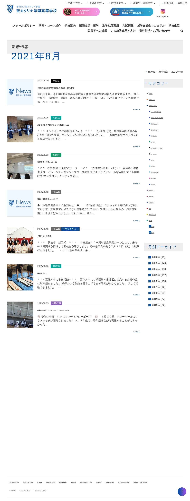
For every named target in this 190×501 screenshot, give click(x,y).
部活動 (152, 220)
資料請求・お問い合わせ (154, 30)
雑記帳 (155, 184)
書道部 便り (46, 273)
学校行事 (154, 190)
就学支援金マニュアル (151, 25)
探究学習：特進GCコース (56, 161)
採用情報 (154, 196)
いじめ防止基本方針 (123, 30)
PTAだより (155, 99)
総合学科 (156, 178)
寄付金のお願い (87, 12)
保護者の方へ (96, 3)
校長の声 (154, 202)
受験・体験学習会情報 (164, 117)
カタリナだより (158, 105)
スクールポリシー (24, 25)
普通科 (155, 141)
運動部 (156, 232)
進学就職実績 (110, 25)
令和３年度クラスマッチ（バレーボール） (69, 310)
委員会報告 (157, 135)
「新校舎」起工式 (50, 235)
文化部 (156, 226)
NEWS (152, 93)
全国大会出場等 (135, 13)
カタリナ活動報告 (161, 111)
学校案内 (70, 25)
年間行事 (182, 3)
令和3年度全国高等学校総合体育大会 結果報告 (73, 87)
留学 (153, 160)
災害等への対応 (97, 30)
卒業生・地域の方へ (144, 3)
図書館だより (159, 129)
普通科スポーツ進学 (162, 147)
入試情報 (128, 25)
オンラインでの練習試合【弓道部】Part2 (68, 124)
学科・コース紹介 (50, 25)
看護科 (155, 166)
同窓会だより (159, 123)
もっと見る (131, 109)
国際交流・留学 (89, 25)
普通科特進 (157, 153)
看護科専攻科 (159, 172)
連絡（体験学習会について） (59, 198)
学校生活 (174, 25)
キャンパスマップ (35, 494)
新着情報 (169, 3)
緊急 (151, 208)
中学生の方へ (75, 3)
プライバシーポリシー (62, 494)
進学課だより (156, 214)
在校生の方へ (118, 3)
